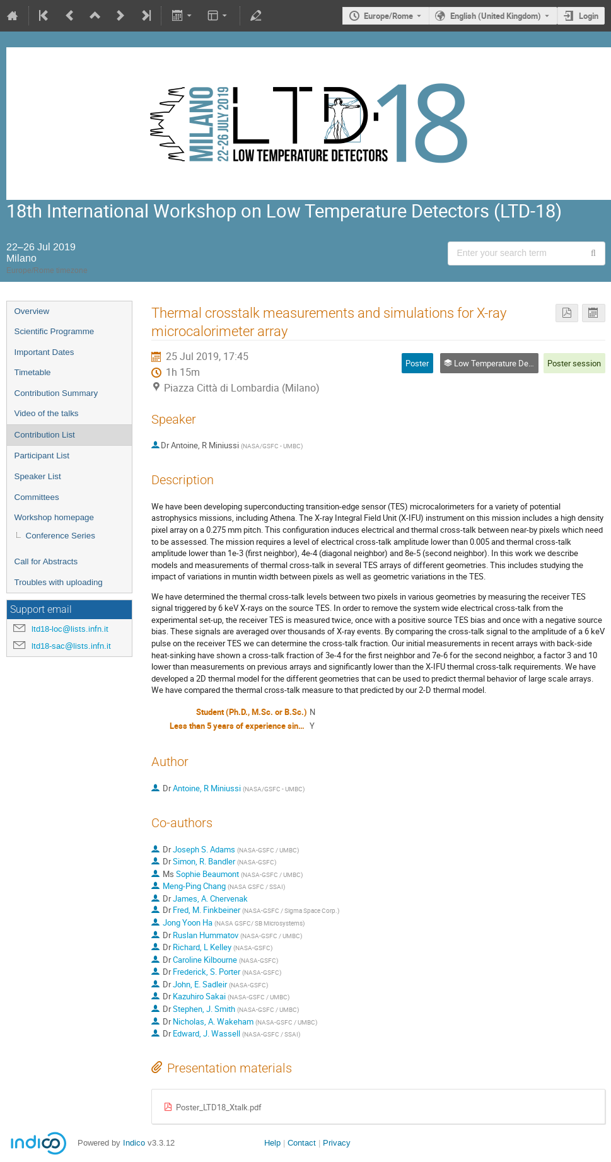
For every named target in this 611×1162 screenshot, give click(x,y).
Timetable (33, 372)
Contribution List (45, 434)
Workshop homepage (54, 517)
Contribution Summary (56, 393)
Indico (134, 1142)
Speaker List (38, 476)
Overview (32, 311)
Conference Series (60, 535)
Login (588, 15)
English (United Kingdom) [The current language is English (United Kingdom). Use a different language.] (495, 15)
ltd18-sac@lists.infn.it (71, 646)
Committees (37, 497)
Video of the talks (47, 413)
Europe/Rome (388, 15)
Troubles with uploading (59, 582)
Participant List (42, 455)
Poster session (574, 363)
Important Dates (44, 352)
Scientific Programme (55, 331)
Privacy (337, 1142)
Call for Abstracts (46, 561)
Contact (302, 1142)
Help (272, 1142)
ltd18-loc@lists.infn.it (70, 629)
